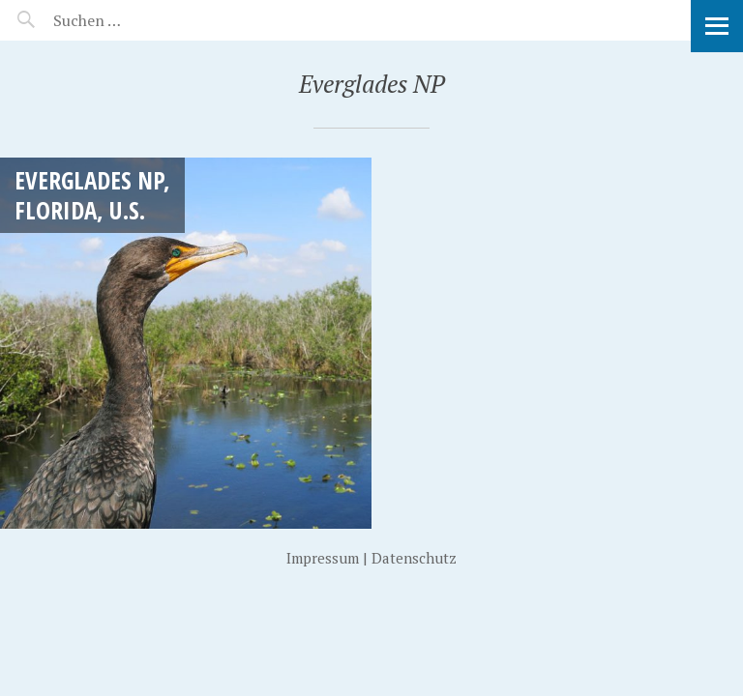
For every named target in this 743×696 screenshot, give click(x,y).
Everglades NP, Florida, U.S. (92, 194)
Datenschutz (414, 557)
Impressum (322, 557)
